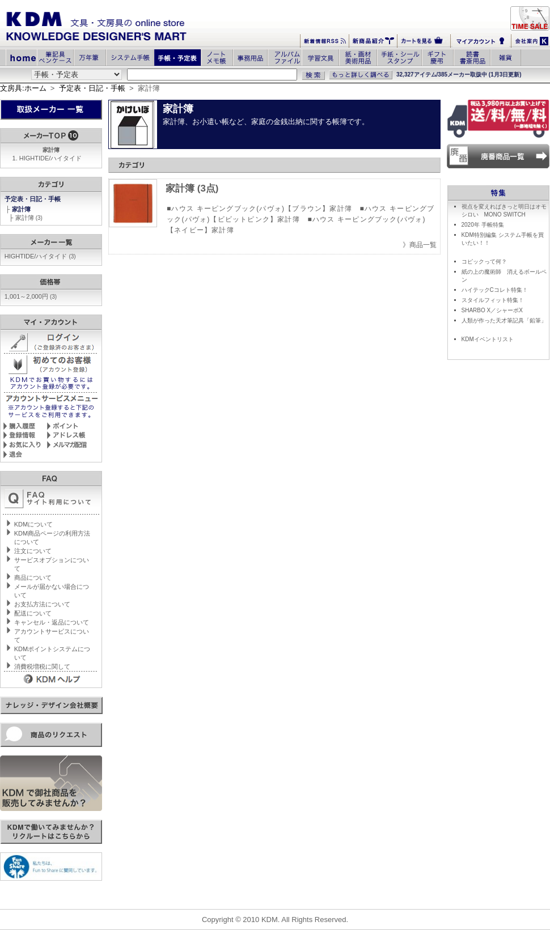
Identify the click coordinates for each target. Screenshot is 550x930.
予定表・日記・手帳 (92, 88)
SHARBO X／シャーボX (492, 310)
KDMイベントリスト (488, 339)
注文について (33, 550)
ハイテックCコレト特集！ (495, 290)
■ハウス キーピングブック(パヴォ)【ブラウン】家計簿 (259, 209)
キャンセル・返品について (51, 622)
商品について (33, 577)
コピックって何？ (484, 261)
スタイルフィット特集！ (493, 300)
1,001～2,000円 (31, 296)
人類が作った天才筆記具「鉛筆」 (504, 320)
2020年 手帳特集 (483, 225)
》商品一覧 (420, 245)
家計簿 (22, 209)
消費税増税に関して (42, 666)
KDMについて (33, 524)
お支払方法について (42, 604)
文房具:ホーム (23, 88)
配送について (33, 613)
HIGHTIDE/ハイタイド (50, 158)
